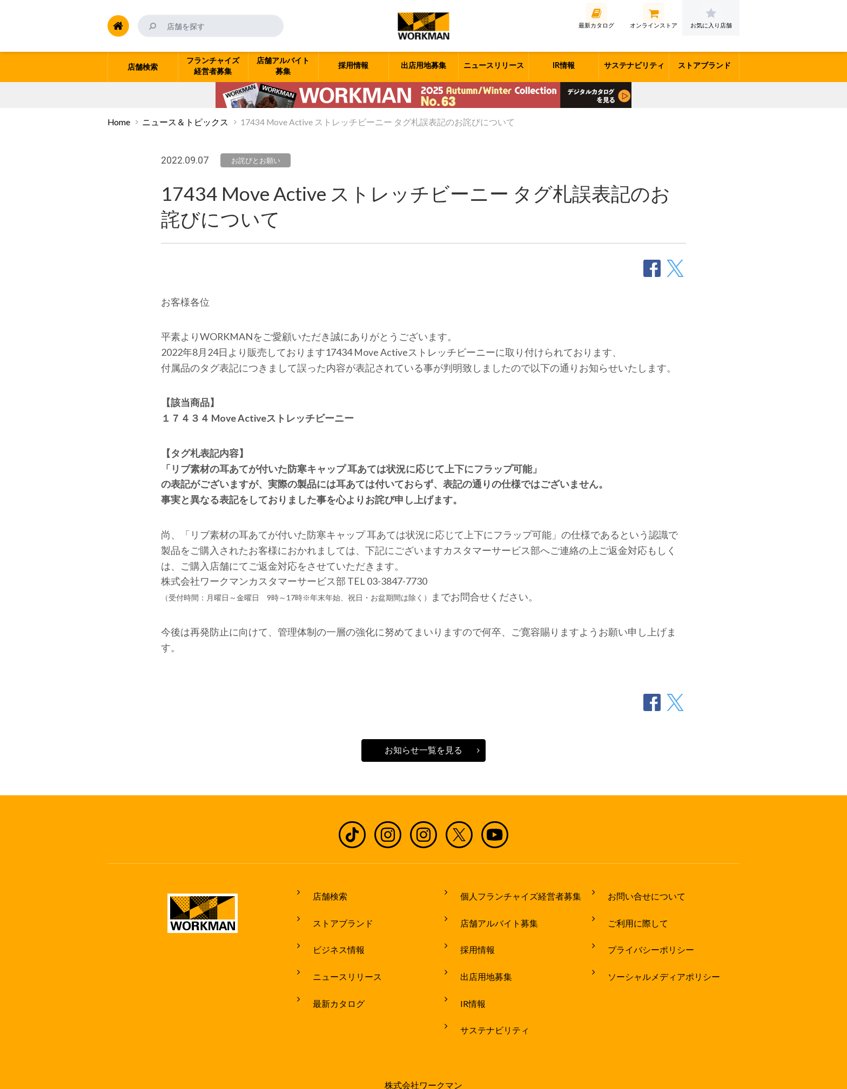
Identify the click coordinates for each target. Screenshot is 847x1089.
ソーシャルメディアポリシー (656, 953)
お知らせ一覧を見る (423, 750)
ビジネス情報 (331, 932)
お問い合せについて (638, 892)
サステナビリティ (486, 993)
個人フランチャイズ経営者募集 (512, 892)
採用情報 (469, 932)
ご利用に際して (630, 912)
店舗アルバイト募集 (491, 912)
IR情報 (465, 973)
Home (118, 122)
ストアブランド (335, 912)
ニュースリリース (339, 953)
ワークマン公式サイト (423, 25)
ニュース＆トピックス (185, 122)
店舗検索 (322, 892)
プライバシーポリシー (643, 932)
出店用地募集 (478, 953)
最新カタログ (331, 973)
